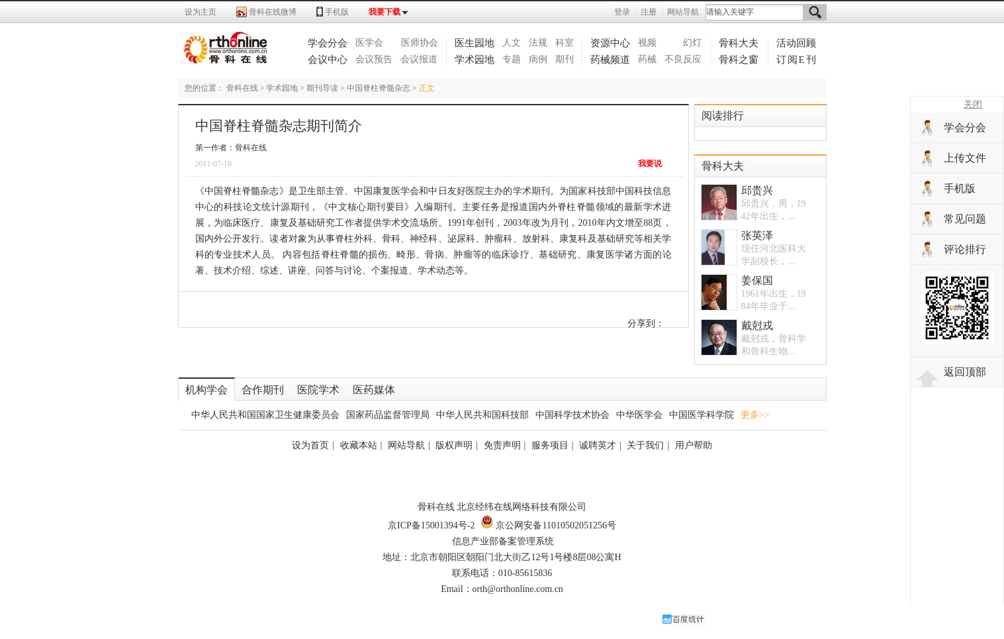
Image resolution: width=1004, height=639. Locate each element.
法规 (538, 43)
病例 (538, 59)
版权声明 (454, 445)
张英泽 (757, 235)
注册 (649, 12)
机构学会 (206, 389)
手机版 (337, 12)
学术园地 (474, 59)
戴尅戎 (757, 325)
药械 (647, 59)
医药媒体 (374, 389)
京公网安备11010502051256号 (548, 525)
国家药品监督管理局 (388, 415)
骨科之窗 (738, 59)
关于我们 (645, 445)
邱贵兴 (757, 190)
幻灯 (692, 43)
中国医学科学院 (701, 415)
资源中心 (610, 43)
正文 (427, 88)
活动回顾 (796, 43)
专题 (511, 59)
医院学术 (318, 389)
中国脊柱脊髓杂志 (378, 88)
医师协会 (419, 43)
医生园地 (474, 43)
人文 (511, 43)
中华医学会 (639, 415)
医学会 (369, 43)
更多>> (755, 415)
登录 (622, 12)
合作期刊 (263, 389)
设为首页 (310, 445)
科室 (564, 43)
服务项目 (550, 445)
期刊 (564, 59)
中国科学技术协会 (572, 415)
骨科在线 (242, 88)
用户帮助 (693, 445)
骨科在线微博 (273, 12)
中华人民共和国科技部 (482, 415)
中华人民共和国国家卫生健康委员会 (265, 415)
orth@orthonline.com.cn (518, 589)
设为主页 (200, 12)
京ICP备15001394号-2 (431, 525)
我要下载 (384, 12)
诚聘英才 (597, 445)
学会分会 (327, 43)
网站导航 (683, 12)
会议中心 (327, 59)
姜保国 (757, 280)
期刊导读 (322, 88)
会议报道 (418, 59)
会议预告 (373, 59)
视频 (647, 43)
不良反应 (683, 59)
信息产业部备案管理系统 (503, 541)
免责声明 (502, 445)
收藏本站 (358, 445)
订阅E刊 (796, 59)
